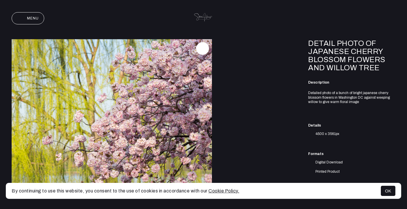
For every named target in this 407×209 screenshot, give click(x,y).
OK (388, 190)
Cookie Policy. (223, 190)
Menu (28, 18)
